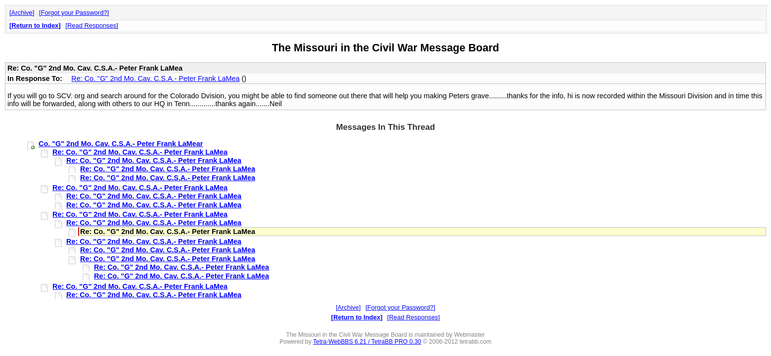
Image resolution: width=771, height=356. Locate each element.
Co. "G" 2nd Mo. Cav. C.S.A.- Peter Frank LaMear (121, 144)
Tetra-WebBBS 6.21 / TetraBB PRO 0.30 (367, 341)
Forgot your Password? (74, 12)
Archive (22, 12)
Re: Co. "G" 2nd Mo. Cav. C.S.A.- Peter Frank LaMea (155, 78)
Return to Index (34, 25)
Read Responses (91, 25)
